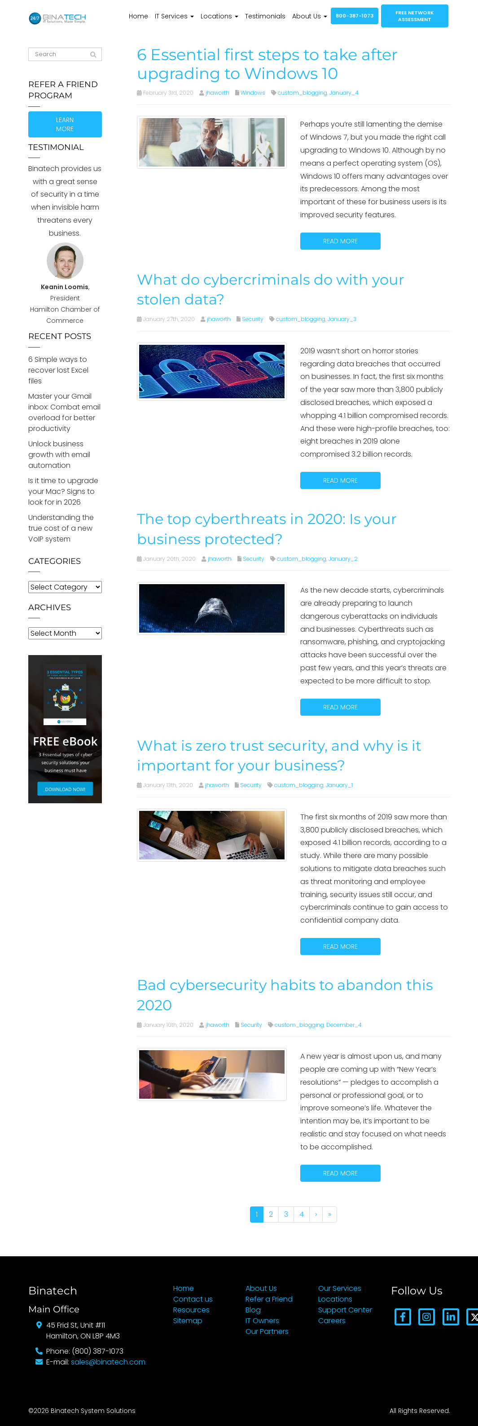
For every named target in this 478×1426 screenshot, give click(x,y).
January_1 (339, 785)
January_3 (342, 319)
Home (138, 16)
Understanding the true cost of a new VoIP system (61, 528)
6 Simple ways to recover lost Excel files (58, 370)
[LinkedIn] (450, 1316)
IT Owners (262, 1321)
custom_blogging (302, 93)
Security (252, 319)
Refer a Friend (269, 1299)
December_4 (344, 1025)
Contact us (193, 1299)
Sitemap (187, 1321)
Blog (253, 1310)
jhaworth (217, 93)
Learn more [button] (65, 124)
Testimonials (265, 16)
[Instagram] (427, 1316)
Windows (253, 93)
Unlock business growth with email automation (59, 455)
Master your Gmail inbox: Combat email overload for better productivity (64, 412)
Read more (340, 241)
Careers (332, 1321)
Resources (191, 1310)
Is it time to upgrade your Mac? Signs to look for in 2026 (63, 491)
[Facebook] (403, 1316)
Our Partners (267, 1331)
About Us (309, 16)
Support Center (345, 1310)
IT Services (174, 16)
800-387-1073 (354, 15)
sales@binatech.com (108, 1362)
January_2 (343, 559)
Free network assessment (414, 16)
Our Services (339, 1288)
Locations (219, 16)
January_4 (344, 93)
